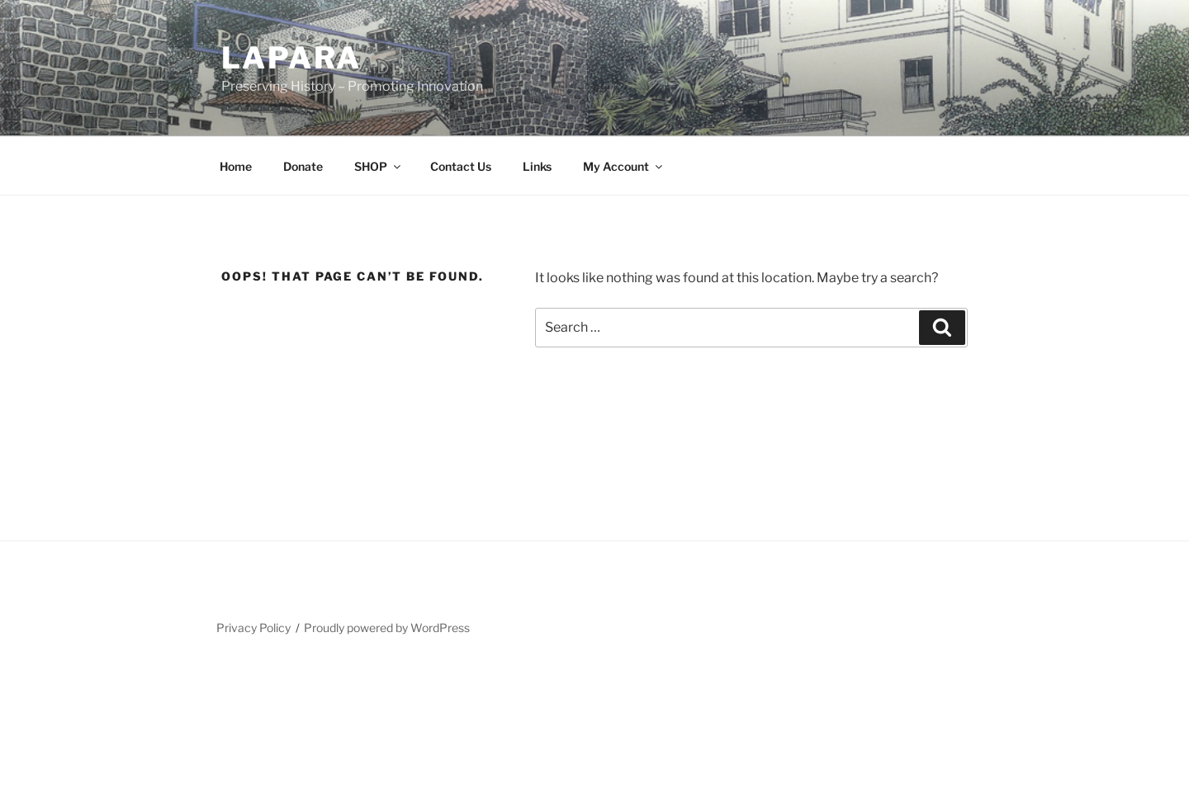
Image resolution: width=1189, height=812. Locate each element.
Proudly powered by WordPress (387, 628)
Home (236, 166)
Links (537, 166)
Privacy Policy (253, 628)
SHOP (378, 166)
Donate (303, 166)
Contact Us (460, 166)
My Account (624, 166)
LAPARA (291, 58)
